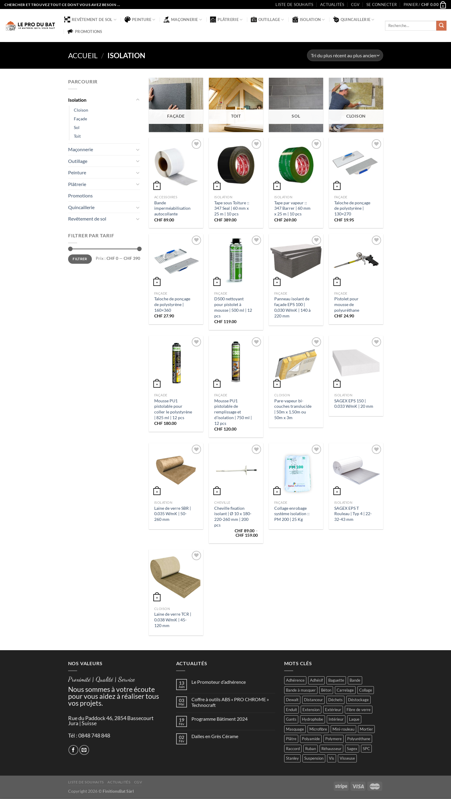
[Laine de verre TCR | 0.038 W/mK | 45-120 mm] (176, 576)
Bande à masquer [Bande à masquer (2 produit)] (301, 690)
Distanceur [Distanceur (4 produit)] (313, 699)
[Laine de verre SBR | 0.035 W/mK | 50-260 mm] (176, 470)
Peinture (140, 20)
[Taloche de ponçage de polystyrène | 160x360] (176, 261)
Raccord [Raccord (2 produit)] (293, 748)
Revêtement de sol (90, 20)
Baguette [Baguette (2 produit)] (336, 680)
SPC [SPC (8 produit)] (366, 748)
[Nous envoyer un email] (84, 750)
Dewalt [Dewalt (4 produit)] (292, 699)
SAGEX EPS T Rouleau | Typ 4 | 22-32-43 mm (353, 514)
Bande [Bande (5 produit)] (355, 680)
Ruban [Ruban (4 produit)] (310, 748)
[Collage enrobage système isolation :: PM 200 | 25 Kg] (296, 470)
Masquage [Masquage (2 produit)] (295, 729)
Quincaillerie (353, 20)
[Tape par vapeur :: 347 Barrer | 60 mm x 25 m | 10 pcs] (296, 165)
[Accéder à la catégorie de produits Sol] (296, 105)
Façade (80, 118)
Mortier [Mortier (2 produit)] (366, 729)
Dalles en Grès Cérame (214, 736)
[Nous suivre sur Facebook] (73, 750)
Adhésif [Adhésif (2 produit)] (316, 680)
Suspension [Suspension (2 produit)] (313, 758)
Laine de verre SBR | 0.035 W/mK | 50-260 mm (172, 514)
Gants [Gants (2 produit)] (291, 719)
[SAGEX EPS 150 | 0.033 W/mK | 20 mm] (356, 363)
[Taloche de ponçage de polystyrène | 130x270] (356, 165)
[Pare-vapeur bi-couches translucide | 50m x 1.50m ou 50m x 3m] (296, 363)
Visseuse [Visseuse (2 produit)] (347, 758)
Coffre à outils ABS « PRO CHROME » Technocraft (230, 702)
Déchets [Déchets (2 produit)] (335, 699)
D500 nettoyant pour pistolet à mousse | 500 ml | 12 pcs (233, 307)
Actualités (332, 4)
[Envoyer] (441, 26)
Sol (77, 127)
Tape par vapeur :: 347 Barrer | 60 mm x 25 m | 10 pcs (292, 208)
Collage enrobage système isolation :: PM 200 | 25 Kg (292, 514)
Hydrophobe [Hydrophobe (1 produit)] (312, 719)
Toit (77, 136)
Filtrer (80, 259)
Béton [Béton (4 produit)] (326, 690)
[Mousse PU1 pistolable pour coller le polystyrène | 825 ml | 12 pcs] (176, 363)
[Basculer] (137, 100)
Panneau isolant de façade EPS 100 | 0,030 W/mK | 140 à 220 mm (292, 307)
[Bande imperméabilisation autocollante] (176, 165)
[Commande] (345, 55)
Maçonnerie (183, 20)
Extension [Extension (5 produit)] (311, 709)
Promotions (85, 32)
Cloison (81, 110)
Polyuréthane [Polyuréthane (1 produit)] (358, 738)
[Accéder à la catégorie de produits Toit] (236, 105)
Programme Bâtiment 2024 (219, 719)
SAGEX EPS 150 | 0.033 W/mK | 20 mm (353, 403)
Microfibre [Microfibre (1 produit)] (318, 729)
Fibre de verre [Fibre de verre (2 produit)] (359, 709)
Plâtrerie (226, 20)
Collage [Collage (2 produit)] (365, 690)
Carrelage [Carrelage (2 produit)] (345, 690)
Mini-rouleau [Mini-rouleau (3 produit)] (343, 729)
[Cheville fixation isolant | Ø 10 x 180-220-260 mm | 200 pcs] (236, 470)
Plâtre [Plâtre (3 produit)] (291, 738)
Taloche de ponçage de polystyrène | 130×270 (352, 208)
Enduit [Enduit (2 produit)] (291, 709)
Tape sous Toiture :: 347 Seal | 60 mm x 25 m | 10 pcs (231, 208)
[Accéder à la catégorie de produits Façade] (176, 105)
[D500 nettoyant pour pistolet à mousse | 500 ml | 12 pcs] (236, 261)
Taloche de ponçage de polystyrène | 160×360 (172, 304)
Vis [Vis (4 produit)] (331, 758)
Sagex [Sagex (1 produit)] (352, 748)
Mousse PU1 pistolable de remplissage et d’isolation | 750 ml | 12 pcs (233, 412)
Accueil (83, 55)
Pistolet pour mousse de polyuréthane (346, 304)
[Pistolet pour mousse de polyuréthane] (356, 261)
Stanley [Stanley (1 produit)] (292, 758)
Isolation (308, 20)
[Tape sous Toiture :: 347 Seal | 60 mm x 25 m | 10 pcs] (236, 165)
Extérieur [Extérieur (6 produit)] (333, 709)
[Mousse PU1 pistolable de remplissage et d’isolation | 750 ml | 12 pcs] (236, 363)
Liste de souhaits (294, 4)
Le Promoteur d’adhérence (218, 682)
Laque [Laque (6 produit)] (354, 719)
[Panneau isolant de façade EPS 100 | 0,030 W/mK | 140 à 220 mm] (296, 261)
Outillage (267, 20)
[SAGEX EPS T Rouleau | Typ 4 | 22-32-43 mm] (356, 470)
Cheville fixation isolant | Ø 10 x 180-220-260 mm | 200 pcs (232, 516)
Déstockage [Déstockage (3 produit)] (358, 699)
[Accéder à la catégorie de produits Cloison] (356, 105)
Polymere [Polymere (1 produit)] (333, 738)
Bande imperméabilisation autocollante (172, 208)
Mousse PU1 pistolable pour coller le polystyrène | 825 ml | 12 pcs (173, 409)
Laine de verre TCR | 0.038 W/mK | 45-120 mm (172, 619)
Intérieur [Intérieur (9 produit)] (336, 719)
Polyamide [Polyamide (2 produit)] (311, 738)
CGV (355, 4)
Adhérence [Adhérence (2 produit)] (295, 680)
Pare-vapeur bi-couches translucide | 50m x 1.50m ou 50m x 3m (292, 409)
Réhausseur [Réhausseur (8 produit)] (331, 748)
